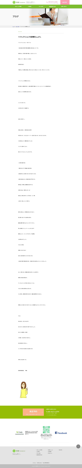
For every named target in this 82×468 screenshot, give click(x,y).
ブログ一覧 (17, 26)
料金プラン (50, 453)
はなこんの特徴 (18, 6)
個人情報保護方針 (46, 462)
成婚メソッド (50, 449)
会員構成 (49, 451)
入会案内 (29, 6)
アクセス (34, 462)
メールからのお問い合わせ (51, 415)
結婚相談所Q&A (39, 454)
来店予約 (60, 449)
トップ (14, 26)
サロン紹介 (41, 6)
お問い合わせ (64, 6)
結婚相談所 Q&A (52, 6)
